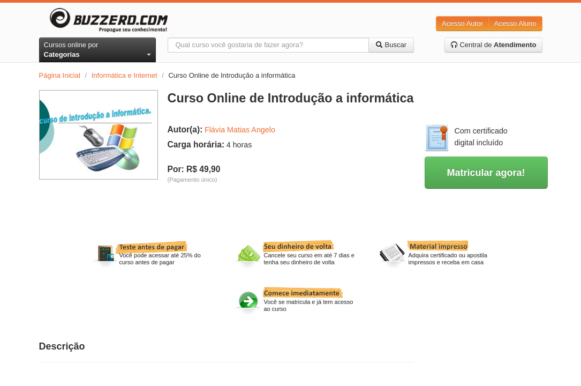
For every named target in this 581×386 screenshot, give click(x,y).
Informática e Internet (124, 75)
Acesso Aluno (515, 23)
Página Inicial (59, 75)
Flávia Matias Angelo (240, 129)
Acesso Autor (462, 23)
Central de (493, 45)
